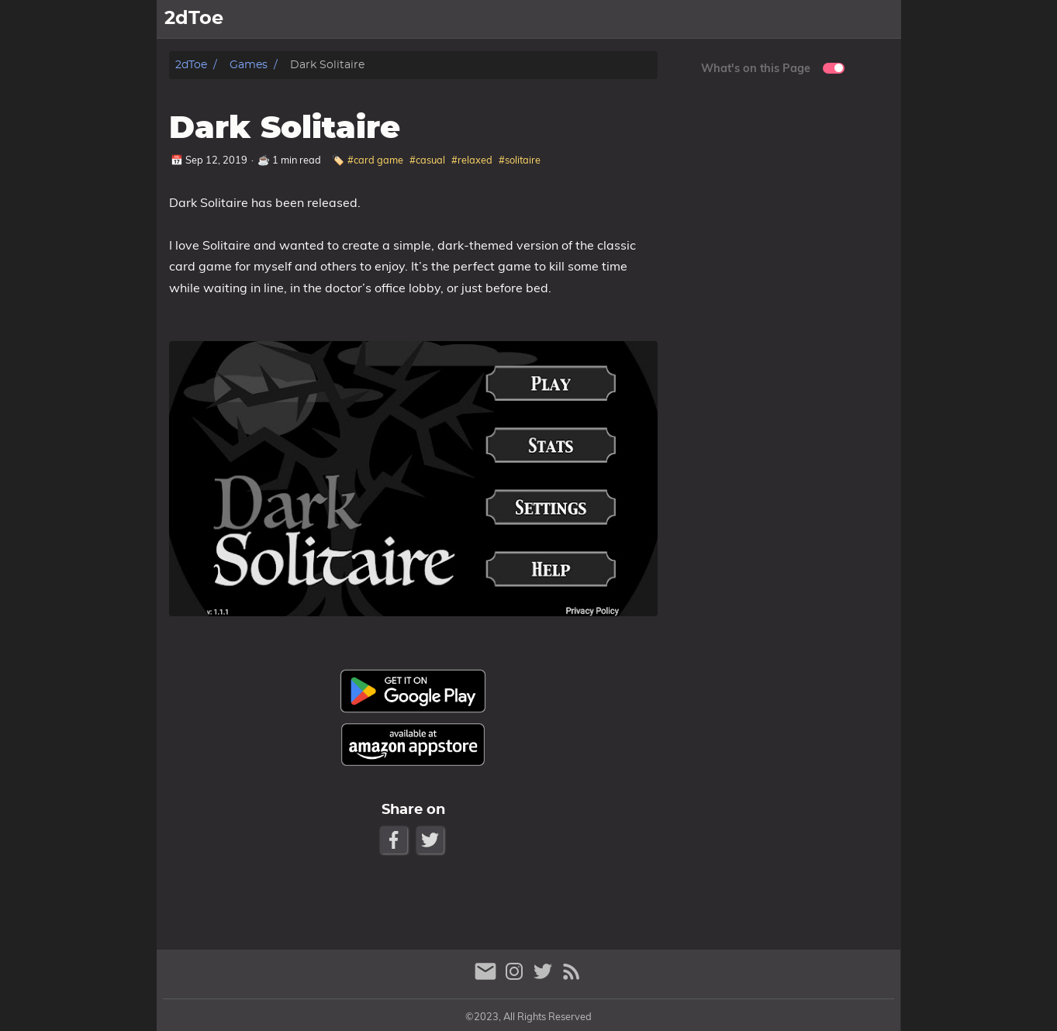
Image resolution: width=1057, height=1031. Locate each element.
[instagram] (516, 978)
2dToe (191, 65)
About (875, 19)
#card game (375, 159)
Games (707, 19)
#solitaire (520, 159)
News (760, 19)
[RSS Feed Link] (571, 978)
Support (817, 19)
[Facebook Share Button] (395, 839)
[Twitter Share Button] (431, 839)
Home (653, 19)
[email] (487, 978)
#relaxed (471, 159)
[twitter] (544, 978)
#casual (427, 159)
